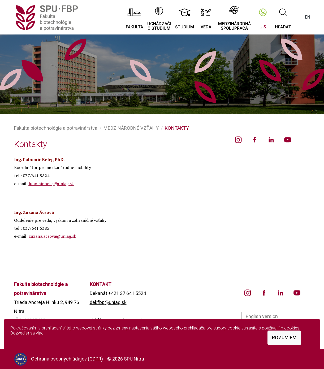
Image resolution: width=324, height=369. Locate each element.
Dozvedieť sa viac (27, 333)
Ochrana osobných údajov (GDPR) (67, 359)
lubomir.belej (41, 183)
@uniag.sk (64, 183)
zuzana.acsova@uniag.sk (52, 236)
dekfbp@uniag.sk (108, 302)
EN (307, 17)
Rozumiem (284, 337)
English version (262, 316)
